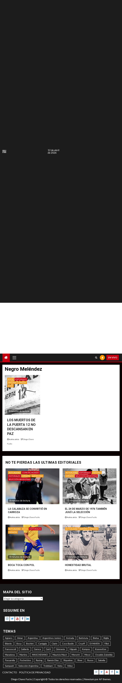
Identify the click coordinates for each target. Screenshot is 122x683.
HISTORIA (12, 382)
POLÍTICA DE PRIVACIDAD (35, 672)
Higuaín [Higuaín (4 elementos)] (73, 649)
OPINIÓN (22, 382)
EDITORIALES (21, 379)
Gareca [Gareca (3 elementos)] (37, 649)
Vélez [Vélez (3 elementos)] (70, 665)
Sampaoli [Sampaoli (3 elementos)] (9, 665)
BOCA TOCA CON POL (21, 565)
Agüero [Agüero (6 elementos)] (8, 638)
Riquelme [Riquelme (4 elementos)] (68, 660)
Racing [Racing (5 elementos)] (39, 660)
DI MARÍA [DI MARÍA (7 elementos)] (95, 643)
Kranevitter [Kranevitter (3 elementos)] (100, 649)
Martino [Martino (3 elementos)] (23, 654)
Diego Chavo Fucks (32, 517)
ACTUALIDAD (14, 472)
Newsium (89, 679)
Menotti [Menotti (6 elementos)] (76, 654)
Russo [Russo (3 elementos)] (90, 660)
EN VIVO (112, 357)
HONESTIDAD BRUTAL (78, 565)
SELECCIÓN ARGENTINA (19, 479)
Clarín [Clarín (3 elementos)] (54, 643)
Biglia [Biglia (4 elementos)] (106, 638)
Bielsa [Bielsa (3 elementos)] (96, 638)
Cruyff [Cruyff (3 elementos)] (81, 643)
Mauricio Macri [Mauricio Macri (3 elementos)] (60, 654)
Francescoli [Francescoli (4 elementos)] (10, 649)
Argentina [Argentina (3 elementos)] (33, 638)
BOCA (10, 379)
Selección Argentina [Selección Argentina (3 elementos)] (28, 665)
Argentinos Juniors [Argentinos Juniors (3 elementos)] (51, 638)
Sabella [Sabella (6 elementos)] (101, 660)
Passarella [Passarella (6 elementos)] (10, 660)
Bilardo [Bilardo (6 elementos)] (8, 643)
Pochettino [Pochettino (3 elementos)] (25, 660)
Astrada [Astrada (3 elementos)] (70, 638)
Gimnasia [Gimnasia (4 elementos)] (60, 649)
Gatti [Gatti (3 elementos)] (48, 649)
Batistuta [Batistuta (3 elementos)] (83, 638)
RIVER (10, 386)
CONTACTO (9, 672)
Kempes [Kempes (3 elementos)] (86, 649)
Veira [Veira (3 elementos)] (59, 665)
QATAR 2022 (37, 476)
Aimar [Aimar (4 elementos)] (20, 638)
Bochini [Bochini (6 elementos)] (30, 643)
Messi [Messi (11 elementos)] (87, 654)
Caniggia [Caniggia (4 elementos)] (42, 643)
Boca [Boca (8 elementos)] (19, 643)
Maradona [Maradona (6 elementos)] (10, 654)
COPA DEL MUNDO (30, 472)
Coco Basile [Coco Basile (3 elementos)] (68, 643)
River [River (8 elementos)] (79, 660)
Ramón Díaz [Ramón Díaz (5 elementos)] (53, 660)
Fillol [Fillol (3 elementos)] (107, 643)
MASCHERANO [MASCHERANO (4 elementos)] (40, 654)
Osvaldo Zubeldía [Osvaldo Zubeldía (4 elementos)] (103, 654)
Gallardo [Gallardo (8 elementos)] (25, 649)
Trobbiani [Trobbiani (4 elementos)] (48, 665)
